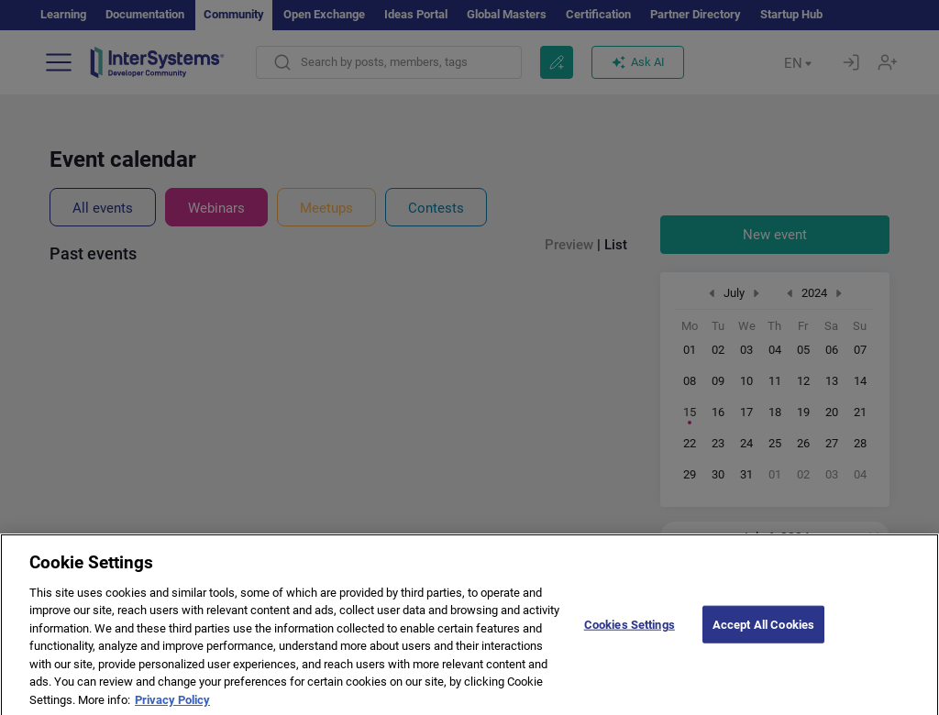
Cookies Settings (629, 634)
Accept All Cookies (763, 634)
